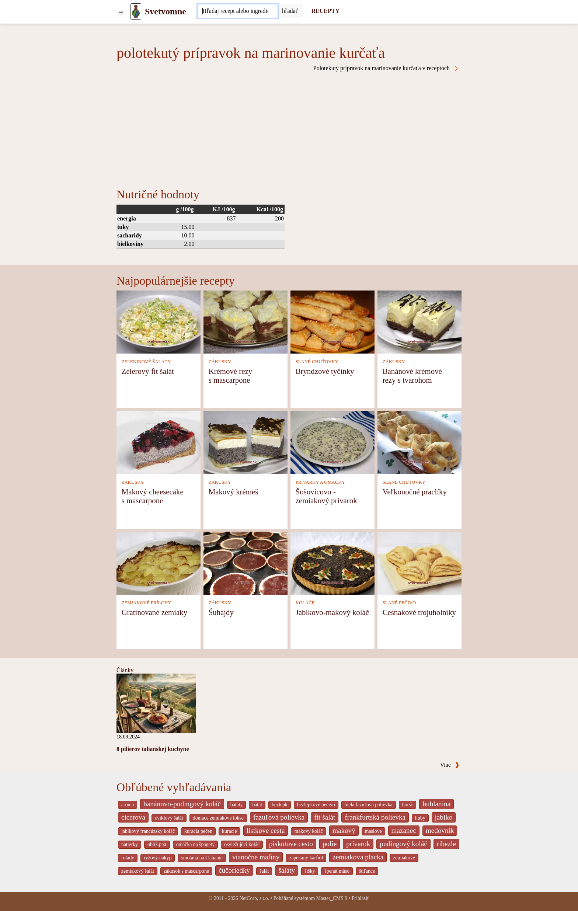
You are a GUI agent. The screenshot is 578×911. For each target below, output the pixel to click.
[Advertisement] (289, 126)
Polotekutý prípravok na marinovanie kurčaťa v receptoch (386, 68)
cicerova (133, 817)
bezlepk (280, 804)
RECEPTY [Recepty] (325, 11)
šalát (264, 871)
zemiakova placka (357, 857)
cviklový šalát (169, 818)
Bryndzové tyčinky (325, 371)
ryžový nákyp (157, 857)
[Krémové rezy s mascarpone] (245, 321)
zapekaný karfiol (306, 857)
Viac (449, 765)
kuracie (229, 831)
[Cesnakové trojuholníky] (419, 562)
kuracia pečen (198, 831)
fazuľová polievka (278, 817)
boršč (407, 804)
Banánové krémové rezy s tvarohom (412, 375)
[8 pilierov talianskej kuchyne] (156, 703)
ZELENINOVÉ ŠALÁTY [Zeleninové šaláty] (146, 361)
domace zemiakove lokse (218, 818)
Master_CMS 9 (331, 898)
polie (330, 844)
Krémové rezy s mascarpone (230, 375)
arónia (127, 804)
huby (420, 818)
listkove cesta (266, 830)
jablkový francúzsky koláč (148, 831)
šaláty (286, 870)
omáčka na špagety (195, 844)
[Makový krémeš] (245, 442)
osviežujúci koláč (242, 844)
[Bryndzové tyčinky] (332, 321)
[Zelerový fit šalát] (158, 321)
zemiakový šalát (137, 871)
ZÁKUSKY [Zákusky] (220, 361)
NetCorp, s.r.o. (254, 898)
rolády (127, 857)
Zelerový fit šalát (148, 371)
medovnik (440, 830)
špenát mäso (336, 871)
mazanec (403, 830)
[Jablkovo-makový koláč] (332, 562)
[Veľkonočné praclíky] (419, 442)
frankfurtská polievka (375, 817)
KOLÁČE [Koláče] (305, 602)
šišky (309, 871)
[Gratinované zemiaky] (158, 562)
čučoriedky (234, 870)
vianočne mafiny (255, 857)
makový (343, 830)
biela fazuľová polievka (369, 804)
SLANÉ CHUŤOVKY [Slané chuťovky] (317, 361)
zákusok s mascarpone (186, 871)
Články (124, 670)
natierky (129, 844)
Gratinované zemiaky (154, 612)
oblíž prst (157, 844)
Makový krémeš (233, 491)
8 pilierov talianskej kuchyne (152, 749)
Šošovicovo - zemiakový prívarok (326, 496)
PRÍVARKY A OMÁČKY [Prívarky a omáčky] (320, 482)
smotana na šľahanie (202, 857)
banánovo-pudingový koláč (181, 804)
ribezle (446, 844)
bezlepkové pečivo (316, 804)
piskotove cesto (291, 844)
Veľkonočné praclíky (415, 491)
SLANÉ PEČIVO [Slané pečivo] (399, 602)
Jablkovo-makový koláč (332, 612)
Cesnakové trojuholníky (419, 612)
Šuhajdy (221, 612)
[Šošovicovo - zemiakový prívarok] (332, 442)
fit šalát (324, 817)
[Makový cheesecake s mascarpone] (158, 442)
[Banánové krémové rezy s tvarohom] (419, 321)
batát (257, 804)
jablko (444, 817)
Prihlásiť (360, 898)
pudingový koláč (403, 844)
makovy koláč (308, 831)
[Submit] (290, 11)
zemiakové (404, 857)
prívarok (358, 844)
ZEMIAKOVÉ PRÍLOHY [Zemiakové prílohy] (146, 602)
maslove (373, 831)
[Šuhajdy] (245, 562)
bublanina (436, 804)
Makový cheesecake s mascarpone (153, 496)
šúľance (367, 871)
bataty (236, 804)
